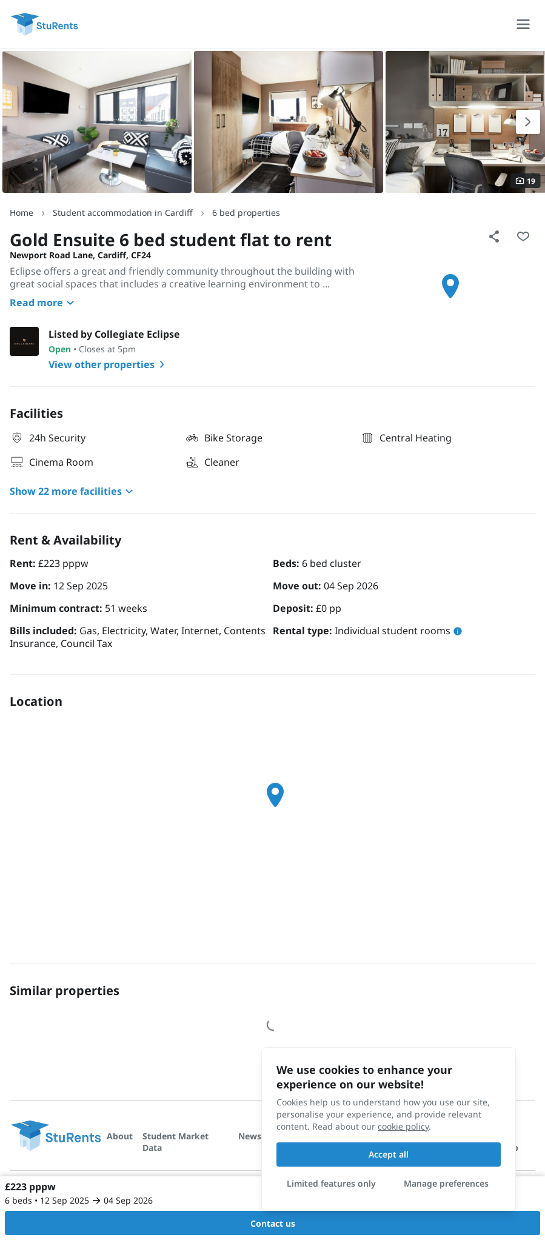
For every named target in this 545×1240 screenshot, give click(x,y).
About (120, 1136)
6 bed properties (246, 212)
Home (21, 212)
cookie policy (403, 1126)
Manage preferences (446, 1183)
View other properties (108, 364)
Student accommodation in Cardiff (123, 212)
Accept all (389, 1154)
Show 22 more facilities (73, 491)
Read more (44, 302)
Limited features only (331, 1183)
